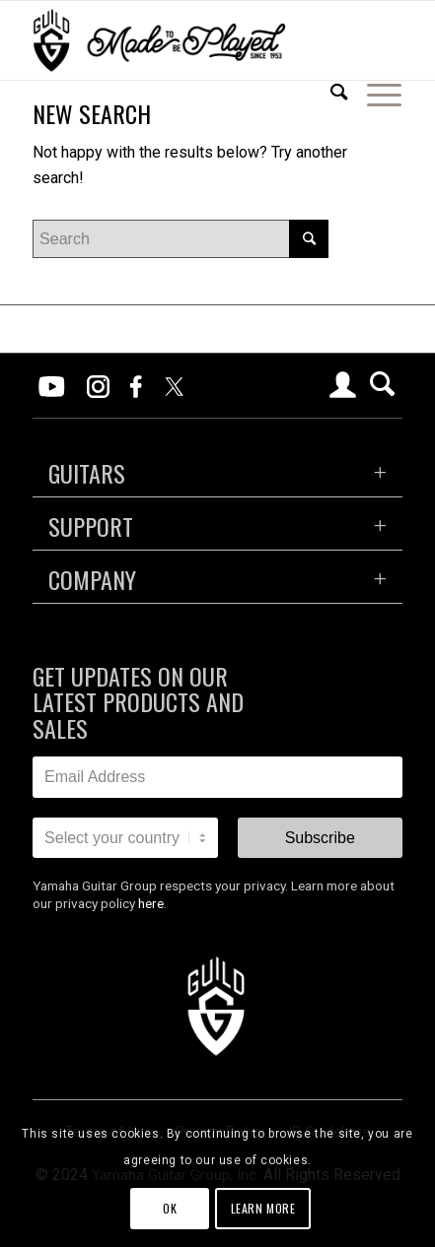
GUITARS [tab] (86, 473)
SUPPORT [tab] (90, 526)
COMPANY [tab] (92, 579)
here (151, 903)
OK (170, 1208)
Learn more (263, 1208)
